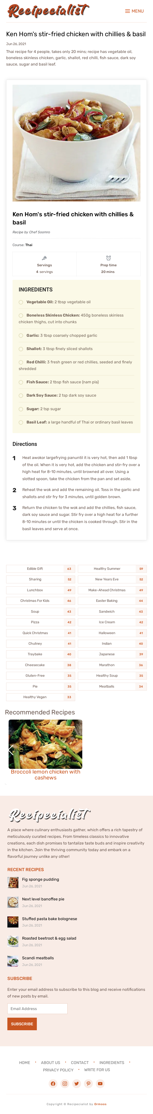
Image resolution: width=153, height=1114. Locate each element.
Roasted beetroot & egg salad (49, 938)
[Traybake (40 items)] (40, 654)
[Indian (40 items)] (112, 644)
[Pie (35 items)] (40, 687)
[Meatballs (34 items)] (112, 687)
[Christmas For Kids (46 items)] (40, 601)
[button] (134, 11)
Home (24, 1062)
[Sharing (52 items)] (40, 579)
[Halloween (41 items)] (112, 633)
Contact (80, 1062)
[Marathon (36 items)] (112, 665)
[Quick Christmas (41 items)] (40, 633)
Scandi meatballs (38, 958)
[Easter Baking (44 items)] (112, 601)
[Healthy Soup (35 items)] (112, 676)
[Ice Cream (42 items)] (112, 622)
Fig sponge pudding (40, 879)
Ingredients (111, 1062)
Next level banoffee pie (43, 899)
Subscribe (22, 1024)
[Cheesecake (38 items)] (40, 665)
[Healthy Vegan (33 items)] (40, 697)
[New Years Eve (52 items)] (112, 579)
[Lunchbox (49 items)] (40, 590)
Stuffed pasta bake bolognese (49, 918)
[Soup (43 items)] (40, 612)
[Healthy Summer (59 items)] (112, 569)
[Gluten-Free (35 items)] (40, 676)
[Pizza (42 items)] (40, 622)
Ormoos (100, 1104)
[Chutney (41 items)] (40, 644)
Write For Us (97, 1069)
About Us (50, 1062)
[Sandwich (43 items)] (112, 612)
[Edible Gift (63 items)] (40, 569)
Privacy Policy (58, 1069)
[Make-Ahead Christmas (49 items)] (112, 590)
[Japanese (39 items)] (112, 654)
